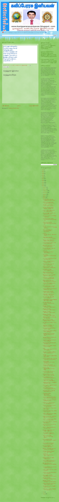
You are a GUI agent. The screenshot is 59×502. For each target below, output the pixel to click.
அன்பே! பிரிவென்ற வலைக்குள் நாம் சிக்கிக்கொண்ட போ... (50, 289)
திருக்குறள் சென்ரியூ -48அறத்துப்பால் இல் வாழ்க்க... (49, 312)
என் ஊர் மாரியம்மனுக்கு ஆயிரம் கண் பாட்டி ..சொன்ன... (49, 283)
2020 (43, 173)
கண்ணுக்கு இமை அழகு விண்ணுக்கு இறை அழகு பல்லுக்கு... (50, 300)
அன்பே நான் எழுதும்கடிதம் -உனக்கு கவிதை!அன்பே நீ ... (49, 202)
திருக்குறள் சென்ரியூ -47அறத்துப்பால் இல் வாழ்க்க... (49, 315)
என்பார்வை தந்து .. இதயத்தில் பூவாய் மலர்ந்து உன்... (48, 297)
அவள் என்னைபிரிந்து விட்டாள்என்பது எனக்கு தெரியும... (48, 436)
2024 (43, 169)
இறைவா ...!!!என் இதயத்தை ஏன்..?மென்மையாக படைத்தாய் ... (49, 449)
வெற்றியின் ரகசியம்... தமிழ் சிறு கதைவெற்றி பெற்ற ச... (49, 391)
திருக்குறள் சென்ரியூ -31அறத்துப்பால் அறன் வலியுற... (49, 481)
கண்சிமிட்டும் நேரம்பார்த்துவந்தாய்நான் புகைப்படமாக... (48, 454)
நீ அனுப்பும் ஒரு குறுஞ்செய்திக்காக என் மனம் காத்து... (49, 368)
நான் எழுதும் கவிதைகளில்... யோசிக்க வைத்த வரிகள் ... (49, 255)
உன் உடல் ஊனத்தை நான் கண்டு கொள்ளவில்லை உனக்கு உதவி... (49, 397)
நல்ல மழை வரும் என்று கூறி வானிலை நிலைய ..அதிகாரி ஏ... (49, 440)
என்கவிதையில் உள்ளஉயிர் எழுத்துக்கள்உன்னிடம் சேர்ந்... (49, 200)
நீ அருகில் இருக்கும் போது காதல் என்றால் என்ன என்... (49, 249)
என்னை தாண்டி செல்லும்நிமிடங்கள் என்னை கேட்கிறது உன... (49, 362)
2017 (43, 178)
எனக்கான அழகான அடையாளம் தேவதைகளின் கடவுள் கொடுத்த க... (50, 359)
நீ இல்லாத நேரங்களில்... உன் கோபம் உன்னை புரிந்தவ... (48, 273)
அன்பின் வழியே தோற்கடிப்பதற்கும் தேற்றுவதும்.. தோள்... (50, 355)
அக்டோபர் (45, 190)
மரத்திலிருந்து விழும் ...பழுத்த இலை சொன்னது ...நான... (50, 383)
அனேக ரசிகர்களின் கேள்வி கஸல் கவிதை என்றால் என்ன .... (49, 484)
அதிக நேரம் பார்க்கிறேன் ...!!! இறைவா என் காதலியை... (48, 326)
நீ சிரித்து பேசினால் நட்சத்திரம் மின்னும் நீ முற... (48, 458)
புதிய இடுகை (5, 105)
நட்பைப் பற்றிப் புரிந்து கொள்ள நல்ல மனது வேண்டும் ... (49, 211)
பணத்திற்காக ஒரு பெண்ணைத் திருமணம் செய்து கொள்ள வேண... (48, 334)
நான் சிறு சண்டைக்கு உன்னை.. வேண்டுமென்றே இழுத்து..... (48, 303)
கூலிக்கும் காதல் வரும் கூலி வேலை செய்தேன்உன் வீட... (49, 400)
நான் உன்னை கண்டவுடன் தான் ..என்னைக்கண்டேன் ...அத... (49, 286)
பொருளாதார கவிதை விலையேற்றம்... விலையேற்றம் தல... (47, 394)
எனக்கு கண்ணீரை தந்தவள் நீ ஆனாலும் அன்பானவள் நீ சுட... (49, 365)
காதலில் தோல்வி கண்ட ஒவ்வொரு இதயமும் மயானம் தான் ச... (49, 417)
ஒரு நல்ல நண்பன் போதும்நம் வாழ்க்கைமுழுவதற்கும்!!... (48, 443)
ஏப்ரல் (44, 493)
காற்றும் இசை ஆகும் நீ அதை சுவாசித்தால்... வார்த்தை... (48, 294)
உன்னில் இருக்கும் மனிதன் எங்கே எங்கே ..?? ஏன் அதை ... (49, 243)
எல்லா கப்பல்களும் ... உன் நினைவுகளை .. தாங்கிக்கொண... (49, 267)
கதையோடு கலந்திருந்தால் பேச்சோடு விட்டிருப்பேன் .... (48, 251)
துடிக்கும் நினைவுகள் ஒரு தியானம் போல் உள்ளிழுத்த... (49, 338)
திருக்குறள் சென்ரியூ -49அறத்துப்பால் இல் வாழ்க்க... (49, 309)
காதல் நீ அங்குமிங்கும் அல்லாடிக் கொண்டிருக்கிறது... (49, 340)
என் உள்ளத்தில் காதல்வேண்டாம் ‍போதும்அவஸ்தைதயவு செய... (49, 461)
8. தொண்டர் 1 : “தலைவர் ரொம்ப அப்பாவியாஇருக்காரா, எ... (49, 403)
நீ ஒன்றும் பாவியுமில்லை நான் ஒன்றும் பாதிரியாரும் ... (48, 430)
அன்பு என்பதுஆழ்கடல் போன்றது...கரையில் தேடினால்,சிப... (47, 230)
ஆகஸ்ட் (44, 194)
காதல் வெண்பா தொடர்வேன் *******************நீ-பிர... (50, 349)
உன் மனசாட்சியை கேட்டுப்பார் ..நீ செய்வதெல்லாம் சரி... (49, 372)
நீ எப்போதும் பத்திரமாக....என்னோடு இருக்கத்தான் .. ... (50, 422)
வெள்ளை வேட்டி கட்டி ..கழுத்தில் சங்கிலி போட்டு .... (49, 486)
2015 (43, 182)
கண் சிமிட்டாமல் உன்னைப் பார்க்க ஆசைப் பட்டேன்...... (48, 205)
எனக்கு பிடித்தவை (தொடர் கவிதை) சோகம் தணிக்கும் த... (49, 331)
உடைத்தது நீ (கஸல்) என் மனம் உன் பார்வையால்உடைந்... (50, 467)
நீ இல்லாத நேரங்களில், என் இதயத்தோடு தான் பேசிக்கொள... (49, 281)
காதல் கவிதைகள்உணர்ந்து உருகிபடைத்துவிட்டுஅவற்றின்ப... (50, 388)
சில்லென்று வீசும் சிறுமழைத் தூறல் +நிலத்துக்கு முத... (49, 343)
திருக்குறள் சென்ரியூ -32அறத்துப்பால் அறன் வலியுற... (49, 478)
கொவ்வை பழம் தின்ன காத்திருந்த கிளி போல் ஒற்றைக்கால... (49, 352)
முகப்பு (19, 105)
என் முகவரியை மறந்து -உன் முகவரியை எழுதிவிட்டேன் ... (49, 433)
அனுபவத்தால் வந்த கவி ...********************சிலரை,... (49, 238)
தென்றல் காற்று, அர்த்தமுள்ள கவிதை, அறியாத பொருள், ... (49, 240)
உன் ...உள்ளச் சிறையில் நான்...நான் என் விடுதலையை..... (49, 259)
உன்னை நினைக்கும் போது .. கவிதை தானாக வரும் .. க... (50, 411)
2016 (43, 180)
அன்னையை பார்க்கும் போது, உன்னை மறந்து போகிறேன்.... (49, 278)
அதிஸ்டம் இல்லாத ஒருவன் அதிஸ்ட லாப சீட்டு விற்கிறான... (50, 414)
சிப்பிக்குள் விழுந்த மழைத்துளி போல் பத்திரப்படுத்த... (48, 452)
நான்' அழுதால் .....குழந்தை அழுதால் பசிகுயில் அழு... (50, 386)
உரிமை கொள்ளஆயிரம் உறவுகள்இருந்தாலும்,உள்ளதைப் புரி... (49, 223)
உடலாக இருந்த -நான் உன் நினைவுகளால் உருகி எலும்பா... (49, 377)
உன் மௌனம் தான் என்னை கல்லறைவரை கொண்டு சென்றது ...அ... (49, 219)
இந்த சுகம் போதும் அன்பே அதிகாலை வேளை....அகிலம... (49, 320)
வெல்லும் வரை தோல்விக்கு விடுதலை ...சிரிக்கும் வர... (48, 208)
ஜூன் (44, 197)
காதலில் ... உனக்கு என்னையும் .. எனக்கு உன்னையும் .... (49, 262)
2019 (43, 175)
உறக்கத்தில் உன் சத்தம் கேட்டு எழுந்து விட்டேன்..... (48, 270)
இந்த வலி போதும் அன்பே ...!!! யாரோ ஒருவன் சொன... (49, 246)
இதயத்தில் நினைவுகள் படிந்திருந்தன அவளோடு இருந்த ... (49, 464)
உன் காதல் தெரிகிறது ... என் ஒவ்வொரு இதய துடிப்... (48, 446)
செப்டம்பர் (45, 192)
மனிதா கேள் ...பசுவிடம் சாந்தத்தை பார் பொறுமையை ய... (49, 489)
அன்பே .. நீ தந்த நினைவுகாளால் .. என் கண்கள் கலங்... (49, 428)
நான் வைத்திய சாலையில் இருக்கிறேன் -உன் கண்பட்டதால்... (50, 476)
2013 (43, 185)
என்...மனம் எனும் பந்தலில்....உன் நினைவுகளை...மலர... (49, 213)
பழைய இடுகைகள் (33, 105)
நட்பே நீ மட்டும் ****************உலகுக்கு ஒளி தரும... (50, 227)
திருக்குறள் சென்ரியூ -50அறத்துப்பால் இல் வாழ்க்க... (49, 306)
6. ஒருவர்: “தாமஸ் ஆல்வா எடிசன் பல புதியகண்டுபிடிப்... (49, 406)
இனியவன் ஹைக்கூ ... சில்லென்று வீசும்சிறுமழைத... (49, 317)
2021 (43, 171)
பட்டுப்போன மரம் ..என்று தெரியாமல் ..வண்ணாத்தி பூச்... (49, 380)
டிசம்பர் (44, 187)
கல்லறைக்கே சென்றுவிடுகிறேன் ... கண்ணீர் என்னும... (49, 328)
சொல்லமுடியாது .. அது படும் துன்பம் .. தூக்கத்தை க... (48, 264)
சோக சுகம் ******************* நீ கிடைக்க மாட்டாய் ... (49, 425)
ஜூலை (44, 196)
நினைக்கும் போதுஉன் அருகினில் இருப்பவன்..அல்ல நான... (49, 275)
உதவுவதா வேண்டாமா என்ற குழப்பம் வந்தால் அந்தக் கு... (48, 375)
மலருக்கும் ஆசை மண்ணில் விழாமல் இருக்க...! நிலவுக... (48, 292)
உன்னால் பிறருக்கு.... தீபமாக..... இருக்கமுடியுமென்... (49, 234)
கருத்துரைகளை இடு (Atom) (14, 108)
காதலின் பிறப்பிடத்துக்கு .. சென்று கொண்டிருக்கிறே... (49, 346)
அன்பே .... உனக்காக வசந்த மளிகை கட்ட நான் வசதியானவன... (49, 419)
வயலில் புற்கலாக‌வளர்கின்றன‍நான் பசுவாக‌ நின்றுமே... (49, 473)
